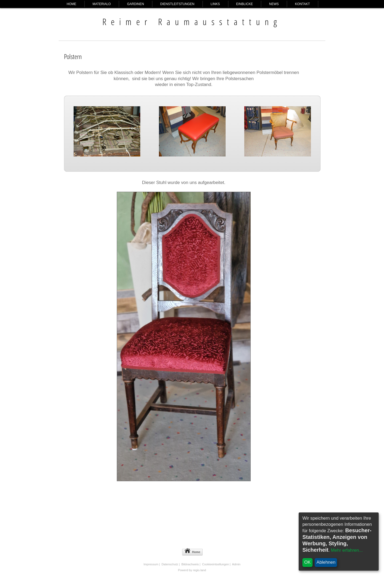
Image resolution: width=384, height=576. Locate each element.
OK (307, 562)
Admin (236, 564)
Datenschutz (170, 564)
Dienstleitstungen (177, 4)
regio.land (199, 570)
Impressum (150, 564)
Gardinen (135, 4)
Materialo (102, 4)
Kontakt (302, 4)
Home (71, 4)
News (274, 4)
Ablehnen (326, 562)
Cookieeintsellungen (215, 564)
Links (215, 4)
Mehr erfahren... (347, 550)
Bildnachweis (190, 564)
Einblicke (244, 4)
